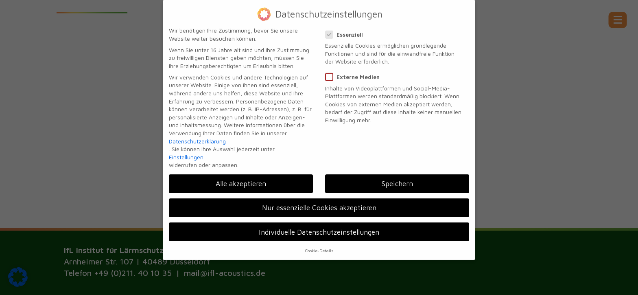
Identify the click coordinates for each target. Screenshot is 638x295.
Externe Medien (355, 71)
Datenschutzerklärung (197, 135)
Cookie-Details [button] (319, 245)
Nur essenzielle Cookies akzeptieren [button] (319, 202)
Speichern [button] (397, 178)
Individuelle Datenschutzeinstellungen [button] (319, 226)
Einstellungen (186, 151)
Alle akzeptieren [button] (241, 178)
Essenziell (346, 29)
